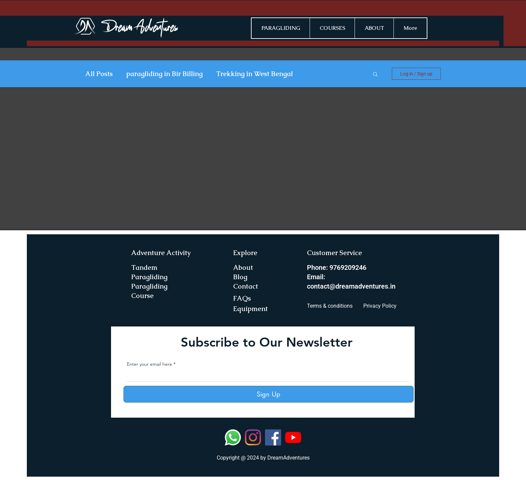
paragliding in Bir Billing (164, 74)
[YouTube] (293, 437)
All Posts (99, 74)
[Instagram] (253, 437)
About (243, 267)
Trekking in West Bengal (254, 74)
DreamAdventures (288, 458)
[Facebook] (273, 437)
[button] (375, 74)
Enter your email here (149, 364)
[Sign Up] (268, 394)
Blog (240, 277)
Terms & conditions (330, 306)
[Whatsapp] (233, 437)
